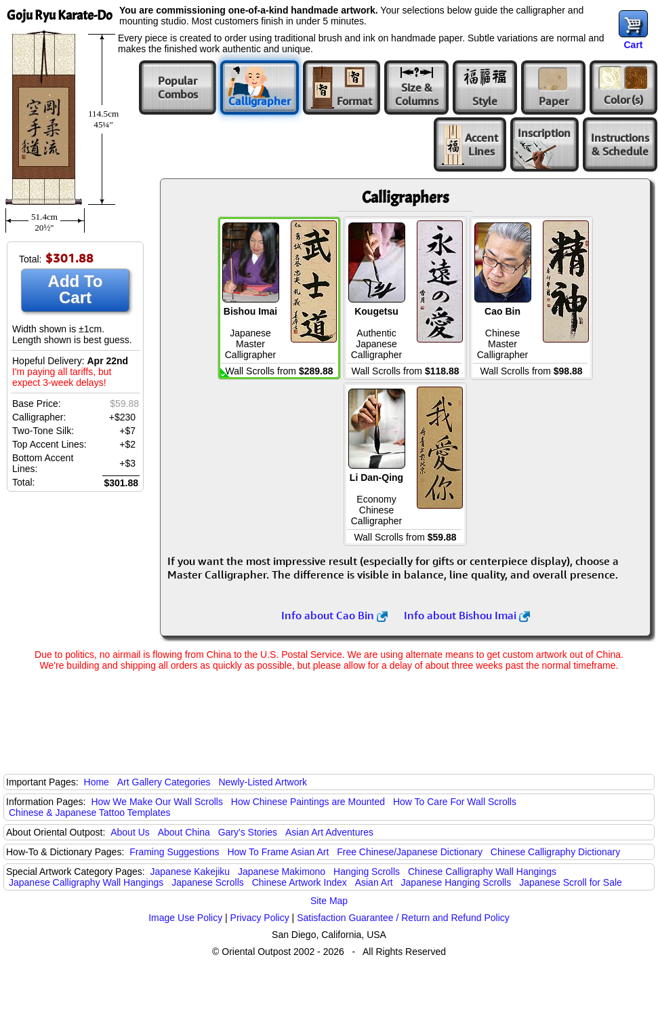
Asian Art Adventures (329, 832)
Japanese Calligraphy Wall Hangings (86, 882)
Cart (632, 44)
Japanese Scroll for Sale (570, 882)
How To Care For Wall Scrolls (454, 801)
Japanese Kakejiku (190, 871)
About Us (130, 832)
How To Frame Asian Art (278, 851)
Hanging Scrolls (366, 871)
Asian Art (374, 882)
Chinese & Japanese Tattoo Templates (89, 812)
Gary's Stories (247, 832)
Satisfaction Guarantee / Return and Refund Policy (403, 917)
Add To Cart (75, 289)
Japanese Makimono (281, 871)
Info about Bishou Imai (467, 615)
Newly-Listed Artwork (262, 782)
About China (184, 832)
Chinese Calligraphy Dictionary (555, 851)
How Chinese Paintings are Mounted (308, 801)
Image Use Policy (185, 917)
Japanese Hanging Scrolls (456, 882)
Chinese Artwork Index (299, 882)
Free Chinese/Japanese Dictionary (409, 851)
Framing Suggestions (174, 851)
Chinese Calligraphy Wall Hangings (482, 871)
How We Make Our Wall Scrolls (156, 801)
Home (96, 782)
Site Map (329, 900)
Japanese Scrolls (207, 882)
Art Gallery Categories (164, 782)
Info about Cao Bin (334, 615)
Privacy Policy (259, 917)
